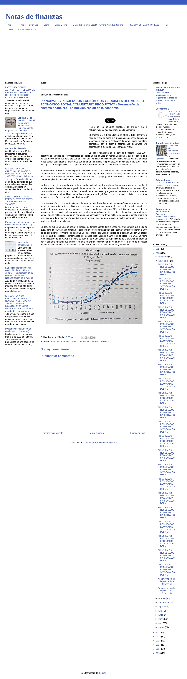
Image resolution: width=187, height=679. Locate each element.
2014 (158, 649)
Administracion (163, 180)
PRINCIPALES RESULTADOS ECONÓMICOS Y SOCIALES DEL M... (166, 269)
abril (160, 623)
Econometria (162, 109)
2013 (158, 653)
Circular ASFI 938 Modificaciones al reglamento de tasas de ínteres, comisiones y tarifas (166, 97)
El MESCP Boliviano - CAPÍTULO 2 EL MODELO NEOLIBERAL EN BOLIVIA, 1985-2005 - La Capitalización (19, 172)
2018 (158, 636)
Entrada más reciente (53, 433)
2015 (158, 645)
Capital (46, 25)
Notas (10, 29)
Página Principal (96, 433)
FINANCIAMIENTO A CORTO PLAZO (144, 25)
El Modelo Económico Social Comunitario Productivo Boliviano (98, 25)
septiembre (163, 602)
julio (160, 611)
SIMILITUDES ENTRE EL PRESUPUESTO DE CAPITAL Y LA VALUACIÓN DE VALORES (19, 200)
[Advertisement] (93, 57)
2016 (158, 641)
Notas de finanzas (33, 16)
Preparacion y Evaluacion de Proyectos (163, 211)
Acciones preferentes (29, 25)
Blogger (102, 673)
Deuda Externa (61, 25)
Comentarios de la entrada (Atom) (101, 442)
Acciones (11, 25)
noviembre (163, 261)
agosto (161, 606)
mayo (161, 619)
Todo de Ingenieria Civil (168, 143)
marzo (161, 627)
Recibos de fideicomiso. (16, 148)
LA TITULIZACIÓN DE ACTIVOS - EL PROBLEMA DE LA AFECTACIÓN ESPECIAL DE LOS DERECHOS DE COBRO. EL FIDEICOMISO (20, 92)
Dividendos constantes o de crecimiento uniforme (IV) (18, 330)
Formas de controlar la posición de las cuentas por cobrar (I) (20, 223)
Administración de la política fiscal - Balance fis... (166, 581)
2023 (158, 253)
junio (160, 615)
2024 (158, 249)
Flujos (167, 25)
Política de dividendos (27, 29)
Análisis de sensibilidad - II (25, 243)
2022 (158, 632)
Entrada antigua (137, 433)
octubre (162, 598)
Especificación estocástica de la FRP (173, 114)
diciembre (163, 256)
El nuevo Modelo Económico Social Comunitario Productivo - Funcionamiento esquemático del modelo (20, 124)
